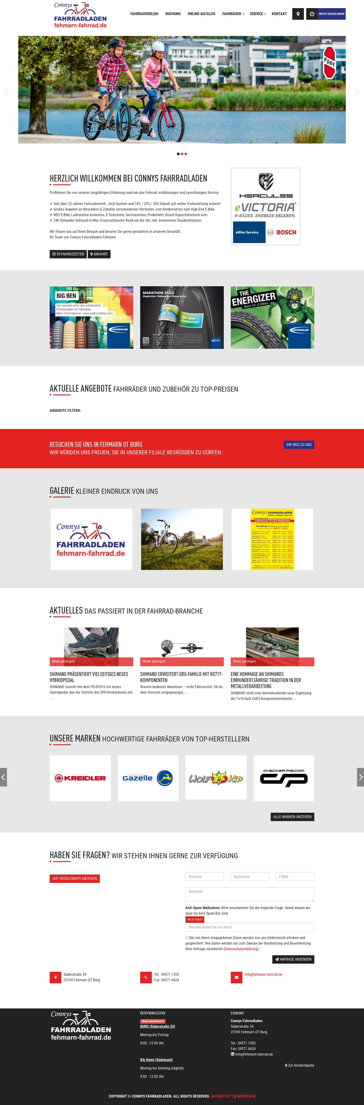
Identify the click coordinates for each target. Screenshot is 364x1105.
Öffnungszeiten (68, 254)
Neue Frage (195, 919)
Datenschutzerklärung (241, 949)
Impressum (246, 1096)
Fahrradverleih (144, 14)
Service (258, 14)
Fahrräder (233, 14)
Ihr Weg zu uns (299, 444)
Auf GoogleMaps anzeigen (74, 878)
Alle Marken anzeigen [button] (292, 817)
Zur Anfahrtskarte (299, 1065)
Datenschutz (222, 1096)
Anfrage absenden (293, 959)
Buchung (173, 14)
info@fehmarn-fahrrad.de (263, 974)
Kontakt (279, 14)
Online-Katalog (201, 14)
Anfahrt (99, 254)
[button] (27, 89)
